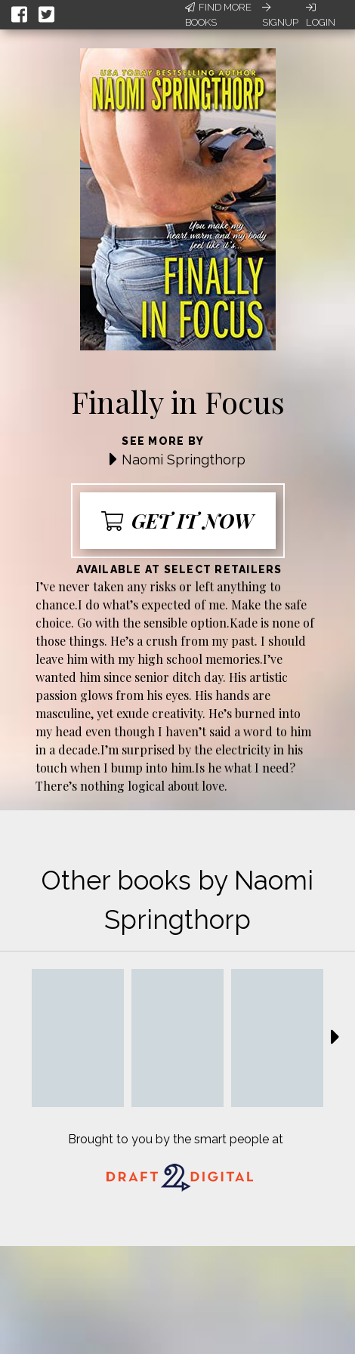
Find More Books (218, 15)
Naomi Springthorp (183, 459)
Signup (280, 15)
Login (320, 15)
